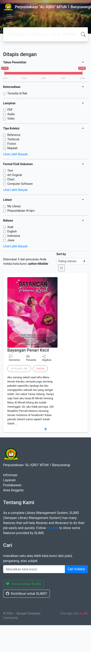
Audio (11, 114)
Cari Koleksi (76, 569)
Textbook (13, 139)
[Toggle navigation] (9, 16)
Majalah (12, 148)
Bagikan (46, 358)
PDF (10, 109)
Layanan (9, 480)
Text (10, 170)
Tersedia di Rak (17, 93)
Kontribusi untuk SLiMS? (26, 594)
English (12, 231)
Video (11, 118)
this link (52, 528)
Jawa (10, 240)
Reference (14, 135)
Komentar (14, 358)
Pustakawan (12, 485)
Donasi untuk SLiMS (23, 584)
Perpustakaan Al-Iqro (21, 210)
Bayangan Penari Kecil (28, 350)
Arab (10, 227)
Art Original (14, 175)
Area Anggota (13, 490)
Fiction (11, 143)
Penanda (31, 360)
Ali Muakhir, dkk (19, 368)
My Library (14, 206)
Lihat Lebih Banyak (15, 154)
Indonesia (13, 235)
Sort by (61, 254)
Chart (10, 179)
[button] (45, 429)
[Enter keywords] (34, 569)
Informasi (10, 475)
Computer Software (20, 183)
